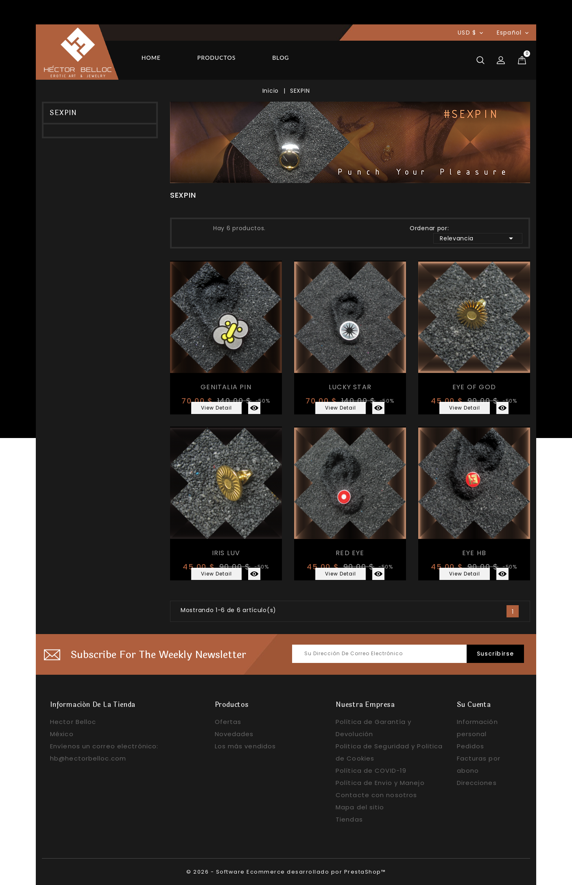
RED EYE (350, 553)
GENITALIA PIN (226, 387)
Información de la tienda (92, 705)
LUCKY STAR (350, 387)
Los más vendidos (245, 746)
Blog (280, 57)
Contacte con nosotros (376, 795)
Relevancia (478, 238)
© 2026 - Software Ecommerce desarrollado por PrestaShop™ (286, 872)
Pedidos (471, 746)
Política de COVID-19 (371, 770)
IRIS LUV (226, 553)
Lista (200, 227)
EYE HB (474, 553)
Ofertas (228, 721)
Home (151, 57)
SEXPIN (63, 113)
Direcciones (477, 782)
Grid (185, 227)
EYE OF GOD (474, 387)
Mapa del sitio (360, 807)
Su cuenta (474, 705)
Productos (216, 57)
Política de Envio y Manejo (380, 782)
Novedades (234, 734)
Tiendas (349, 819)
